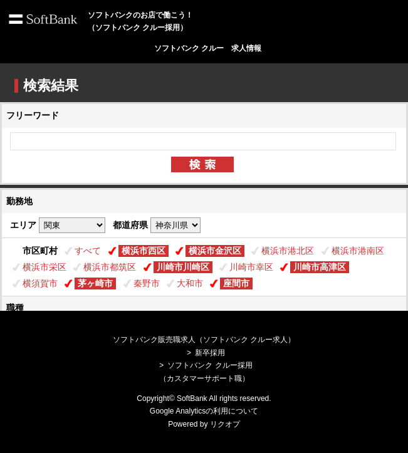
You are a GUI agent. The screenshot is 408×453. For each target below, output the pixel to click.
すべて (88, 251)
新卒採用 (210, 352)
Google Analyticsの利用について (204, 411)
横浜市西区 (143, 251)
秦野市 (146, 283)
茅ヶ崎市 (95, 283)
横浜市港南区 (358, 251)
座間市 (236, 283)
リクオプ (225, 424)
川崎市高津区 (319, 267)
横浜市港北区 (287, 251)
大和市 (190, 283)
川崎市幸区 (251, 267)
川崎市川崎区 (183, 267)
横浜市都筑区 (109, 267)
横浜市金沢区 (215, 251)
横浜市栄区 (44, 267)
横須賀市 (40, 283)
